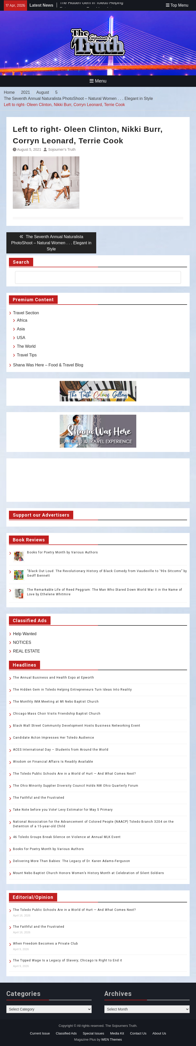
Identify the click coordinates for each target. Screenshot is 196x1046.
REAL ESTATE (26, 651)
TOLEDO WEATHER (98, 480)
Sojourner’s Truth (62, 149)
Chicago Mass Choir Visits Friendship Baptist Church (57, 713)
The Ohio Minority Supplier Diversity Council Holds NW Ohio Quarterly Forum (75, 785)
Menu (98, 81)
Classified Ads (66, 1033)
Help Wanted (24, 634)
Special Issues (93, 1033)
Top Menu (177, 5)
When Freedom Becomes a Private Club (45, 943)
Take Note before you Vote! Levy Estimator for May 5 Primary (63, 809)
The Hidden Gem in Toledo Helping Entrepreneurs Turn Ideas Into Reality (72, 689)
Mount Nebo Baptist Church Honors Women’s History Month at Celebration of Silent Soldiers (88, 873)
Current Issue (40, 1033)
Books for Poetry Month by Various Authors (62, 552)
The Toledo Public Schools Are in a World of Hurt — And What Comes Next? (74, 773)
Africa (22, 320)
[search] (93, 277)
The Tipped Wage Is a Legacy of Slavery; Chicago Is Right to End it (67, 960)
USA (21, 337)
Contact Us (138, 1033)
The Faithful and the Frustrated (38, 797)
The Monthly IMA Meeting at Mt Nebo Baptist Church (56, 701)
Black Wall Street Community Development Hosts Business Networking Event (76, 725)
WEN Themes (111, 1039)
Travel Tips (27, 355)
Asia (21, 329)
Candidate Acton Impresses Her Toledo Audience (53, 737)
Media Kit (117, 1033)
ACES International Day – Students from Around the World (60, 749)
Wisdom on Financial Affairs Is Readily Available (53, 761)
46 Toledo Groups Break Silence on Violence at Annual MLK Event (67, 837)
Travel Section (26, 313)
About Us (159, 1033)
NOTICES (22, 642)
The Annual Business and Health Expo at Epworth (53, 677)
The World (26, 346)
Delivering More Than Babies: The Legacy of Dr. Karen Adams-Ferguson (71, 861)
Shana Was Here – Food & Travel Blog (48, 365)
